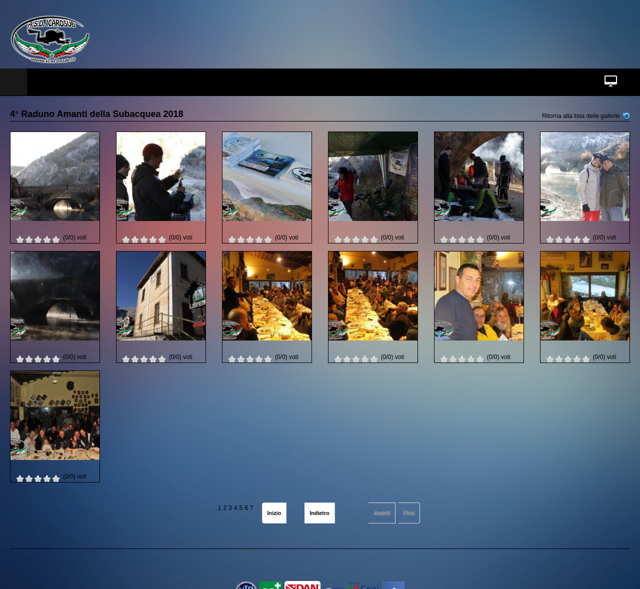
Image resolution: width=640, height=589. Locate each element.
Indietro (320, 513)
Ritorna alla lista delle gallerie (581, 116)
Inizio (275, 513)
